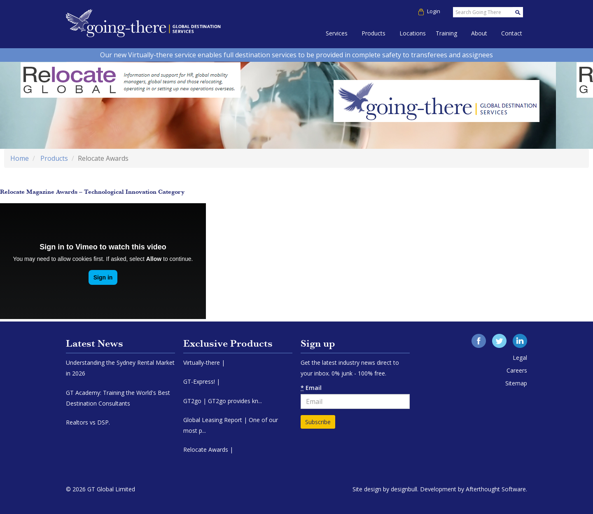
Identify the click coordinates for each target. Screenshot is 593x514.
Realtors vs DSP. (88, 422)
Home (19, 158)
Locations (412, 33)
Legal (520, 357)
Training (446, 33)
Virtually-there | (204, 362)
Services (337, 33)
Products (373, 33)
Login (431, 11)
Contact (511, 33)
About (479, 33)
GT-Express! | (201, 381)
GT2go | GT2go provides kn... (222, 401)
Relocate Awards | (208, 449)
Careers (517, 370)
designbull (404, 489)
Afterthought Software (496, 489)
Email (311, 388)
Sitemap (516, 383)
